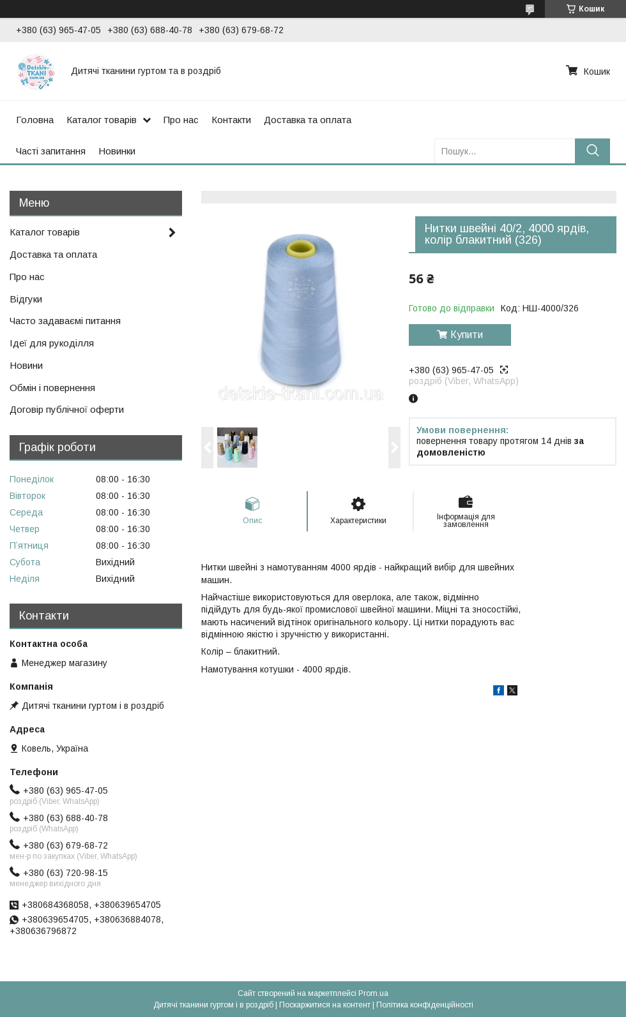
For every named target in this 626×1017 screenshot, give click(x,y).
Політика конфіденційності (424, 1004)
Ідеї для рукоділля (52, 343)
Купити (466, 334)
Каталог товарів (101, 119)
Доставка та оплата (307, 119)
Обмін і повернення (52, 387)
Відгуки (26, 298)
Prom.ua (373, 993)
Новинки (116, 150)
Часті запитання (51, 150)
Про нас (181, 119)
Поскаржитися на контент (324, 1004)
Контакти (231, 119)
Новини (26, 365)
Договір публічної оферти (67, 409)
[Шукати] (592, 150)
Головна (35, 119)
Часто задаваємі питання (65, 320)
